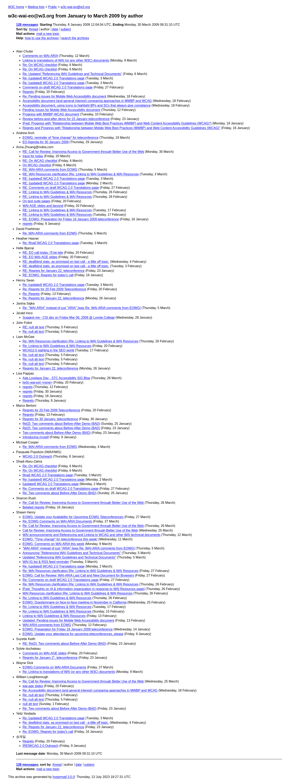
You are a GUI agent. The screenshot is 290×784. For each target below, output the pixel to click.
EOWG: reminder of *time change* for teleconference (60, 137)
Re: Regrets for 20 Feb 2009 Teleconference (54, 289)
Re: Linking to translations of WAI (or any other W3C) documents (69, 671)
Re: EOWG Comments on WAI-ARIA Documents (57, 521)
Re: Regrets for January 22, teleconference (53, 298)
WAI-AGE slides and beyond (43, 205)
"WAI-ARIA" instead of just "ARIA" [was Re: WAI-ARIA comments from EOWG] (79, 548)
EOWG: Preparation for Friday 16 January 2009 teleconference (68, 629)
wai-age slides (33, 686)
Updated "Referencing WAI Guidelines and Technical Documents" (69, 557)
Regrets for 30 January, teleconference (50, 419)
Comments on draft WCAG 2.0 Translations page (58, 87)
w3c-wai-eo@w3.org (75, 7)
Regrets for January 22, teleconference (50, 368)
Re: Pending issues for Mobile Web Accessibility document (64, 96)
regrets (28, 223)
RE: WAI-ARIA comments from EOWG (50, 169)
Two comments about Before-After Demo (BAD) (57, 432)
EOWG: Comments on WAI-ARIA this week (53, 544)
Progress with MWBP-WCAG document (51, 114)
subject (66, 29)
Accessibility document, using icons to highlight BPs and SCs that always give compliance (87, 105)
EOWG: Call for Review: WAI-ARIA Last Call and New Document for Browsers (78, 575)
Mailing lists (36, 7)
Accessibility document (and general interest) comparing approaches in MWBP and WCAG (87, 101)
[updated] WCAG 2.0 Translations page (51, 484)
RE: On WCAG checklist (40, 160)
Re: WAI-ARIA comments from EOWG (50, 233)
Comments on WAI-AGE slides (44, 653)
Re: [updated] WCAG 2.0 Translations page (54, 78)
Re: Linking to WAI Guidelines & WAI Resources (57, 346)
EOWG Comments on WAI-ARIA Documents (54, 667)
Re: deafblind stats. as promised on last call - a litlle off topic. (66, 722)
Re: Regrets (31, 294)
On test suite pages (36, 201)
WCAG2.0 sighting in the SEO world (48, 350)
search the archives (75, 38)
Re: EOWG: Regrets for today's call (48, 731)
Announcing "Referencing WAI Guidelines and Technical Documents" (72, 553)
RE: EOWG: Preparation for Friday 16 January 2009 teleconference (71, 219)
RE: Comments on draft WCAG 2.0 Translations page (61, 187)
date (55, 29)
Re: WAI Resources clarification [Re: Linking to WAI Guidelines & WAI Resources (80, 341)
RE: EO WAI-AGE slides (40, 257)
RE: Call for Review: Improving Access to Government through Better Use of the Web (83, 151)
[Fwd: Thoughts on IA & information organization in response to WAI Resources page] (84, 589)
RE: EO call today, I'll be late (43, 252)
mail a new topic (47, 33)
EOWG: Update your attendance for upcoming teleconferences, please (73, 634)
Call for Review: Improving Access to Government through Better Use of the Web (80, 530)
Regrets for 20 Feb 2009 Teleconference (51, 410)
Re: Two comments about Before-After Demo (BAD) (59, 493)
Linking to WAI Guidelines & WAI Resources (54, 616)
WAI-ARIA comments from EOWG (47, 625)
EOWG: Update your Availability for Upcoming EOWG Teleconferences (73, 517)
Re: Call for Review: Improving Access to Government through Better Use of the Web (83, 502)
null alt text (30, 704)
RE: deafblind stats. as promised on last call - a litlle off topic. (66, 261)
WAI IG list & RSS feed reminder (46, 561)
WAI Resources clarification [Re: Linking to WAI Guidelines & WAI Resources (78, 593)
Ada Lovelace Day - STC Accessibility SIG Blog (56, 378)
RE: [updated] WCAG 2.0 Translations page (54, 178)
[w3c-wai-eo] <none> (38, 382)
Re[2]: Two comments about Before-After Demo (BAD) (61, 423)
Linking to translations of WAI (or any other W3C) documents (66, 60)
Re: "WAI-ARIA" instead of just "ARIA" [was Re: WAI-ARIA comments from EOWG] (82, 308)
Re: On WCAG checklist (40, 65)
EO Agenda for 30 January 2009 (46, 142)
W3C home (16, 7)
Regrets (28, 91)
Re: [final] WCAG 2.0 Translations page (51, 243)
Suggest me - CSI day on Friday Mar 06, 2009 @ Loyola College (69, 317)
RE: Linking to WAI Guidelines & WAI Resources (57, 192)
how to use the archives (42, 38)
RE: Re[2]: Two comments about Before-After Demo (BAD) (64, 643)
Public (52, 7)
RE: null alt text (33, 327)
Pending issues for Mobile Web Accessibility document (61, 110)
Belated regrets (34, 507)
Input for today (33, 156)
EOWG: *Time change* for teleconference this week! (60, 539)
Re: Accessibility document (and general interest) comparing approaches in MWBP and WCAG (90, 690)
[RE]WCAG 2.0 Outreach (40, 745)
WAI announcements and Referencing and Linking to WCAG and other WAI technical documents (92, 535)
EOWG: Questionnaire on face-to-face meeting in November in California (74, 602)
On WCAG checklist (37, 165)
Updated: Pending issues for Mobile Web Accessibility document (68, 620)
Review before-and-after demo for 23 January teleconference (66, 119)
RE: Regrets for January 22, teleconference (54, 270)
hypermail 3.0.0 (64, 777)
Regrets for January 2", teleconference (50, 657)
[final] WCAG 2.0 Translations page (48, 475)
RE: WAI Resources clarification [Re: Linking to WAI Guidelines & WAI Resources (81, 174)
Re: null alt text (33, 331)
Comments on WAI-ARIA (40, 55)
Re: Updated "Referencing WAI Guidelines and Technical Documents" (72, 74)
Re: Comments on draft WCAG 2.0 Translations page (60, 488)
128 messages (27, 24)
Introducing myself (36, 437)
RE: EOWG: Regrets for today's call (48, 275)
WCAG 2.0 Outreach (37, 456)
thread (33, 29)
